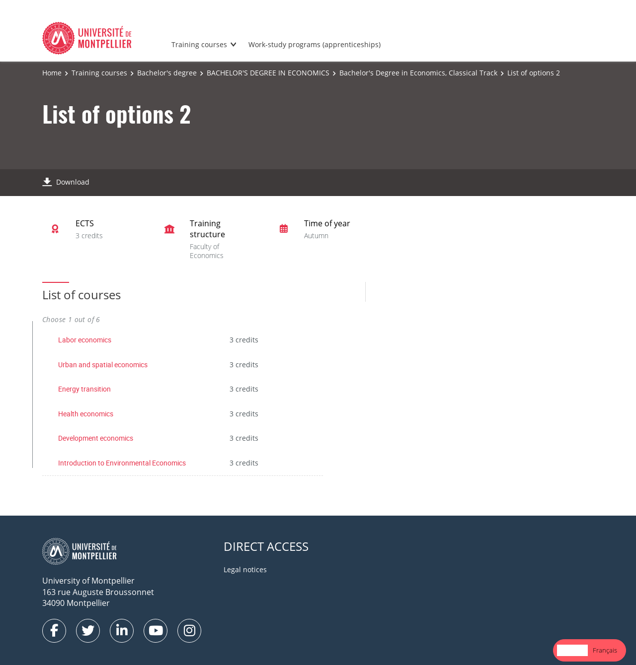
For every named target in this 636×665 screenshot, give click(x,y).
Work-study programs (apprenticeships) (314, 44)
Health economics (85, 413)
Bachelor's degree (167, 72)
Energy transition (84, 389)
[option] (605, 650)
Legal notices (245, 569)
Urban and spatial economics (103, 364)
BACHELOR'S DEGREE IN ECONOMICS (268, 72)
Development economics (95, 438)
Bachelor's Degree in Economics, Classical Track (418, 72)
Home (52, 72)
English (572, 650)
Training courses (199, 44)
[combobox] (572, 650)
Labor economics (84, 339)
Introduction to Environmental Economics (122, 462)
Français (605, 650)
